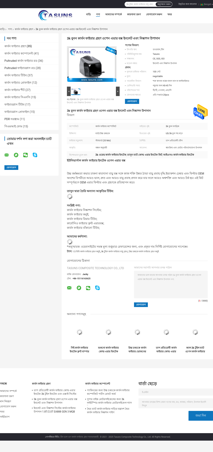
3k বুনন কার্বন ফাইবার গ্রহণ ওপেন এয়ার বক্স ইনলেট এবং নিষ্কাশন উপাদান (55, 401)
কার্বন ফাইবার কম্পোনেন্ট (18, 53)
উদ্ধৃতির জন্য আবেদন (187, 4)
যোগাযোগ (132, 101)
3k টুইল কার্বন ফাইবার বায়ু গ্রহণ (114, 251)
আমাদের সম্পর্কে (113, 14)
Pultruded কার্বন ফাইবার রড (20, 60)
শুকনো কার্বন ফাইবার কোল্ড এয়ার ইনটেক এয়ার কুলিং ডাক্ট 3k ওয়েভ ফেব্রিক (108, 349)
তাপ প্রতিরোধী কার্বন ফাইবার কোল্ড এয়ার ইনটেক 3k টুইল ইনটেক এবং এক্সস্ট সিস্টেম (166, 349)
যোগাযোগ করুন (154, 14)
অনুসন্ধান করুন (163, 4)
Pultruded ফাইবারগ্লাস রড (19, 68)
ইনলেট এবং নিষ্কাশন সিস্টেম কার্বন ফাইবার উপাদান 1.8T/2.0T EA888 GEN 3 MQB (55, 410)
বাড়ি (88, 14)
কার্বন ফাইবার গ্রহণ (24, 29)
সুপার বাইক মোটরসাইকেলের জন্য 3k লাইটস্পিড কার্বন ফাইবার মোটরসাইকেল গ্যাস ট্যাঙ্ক (109, 401)
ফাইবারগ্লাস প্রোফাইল (16, 111)
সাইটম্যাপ (5, 416)
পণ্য (98, 14)
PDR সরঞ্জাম (11, 119)
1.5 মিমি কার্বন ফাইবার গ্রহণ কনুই (86, 251)
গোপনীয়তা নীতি (52, 437)
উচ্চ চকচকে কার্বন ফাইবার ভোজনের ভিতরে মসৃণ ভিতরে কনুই (137, 349)
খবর (169, 14)
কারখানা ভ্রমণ (134, 14)
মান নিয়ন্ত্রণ (5, 401)
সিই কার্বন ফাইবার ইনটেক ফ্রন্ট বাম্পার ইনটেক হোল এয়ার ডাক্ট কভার (79, 349)
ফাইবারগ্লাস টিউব (14, 104)
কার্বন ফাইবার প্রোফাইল (17, 82)
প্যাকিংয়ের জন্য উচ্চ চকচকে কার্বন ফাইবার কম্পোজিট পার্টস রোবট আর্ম (108, 392)
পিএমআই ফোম (13, 126)
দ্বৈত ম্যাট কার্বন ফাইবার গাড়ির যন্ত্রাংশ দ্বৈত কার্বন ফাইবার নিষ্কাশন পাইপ (108, 410)
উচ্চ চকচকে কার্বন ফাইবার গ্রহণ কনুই (144, 251)
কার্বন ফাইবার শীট (14, 90)
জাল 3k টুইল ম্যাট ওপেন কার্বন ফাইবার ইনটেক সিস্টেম (195, 349)
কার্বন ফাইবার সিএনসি (17, 97)
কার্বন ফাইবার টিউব (15, 75)
